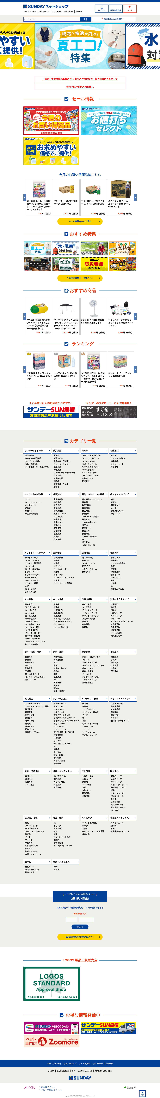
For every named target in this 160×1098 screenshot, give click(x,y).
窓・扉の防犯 (87, 558)
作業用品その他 (117, 589)
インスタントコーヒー (63, 846)
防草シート (86, 528)
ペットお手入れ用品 (62, 619)
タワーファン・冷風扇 (63, 583)
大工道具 (114, 665)
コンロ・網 (29, 566)
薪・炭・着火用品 (32, 569)
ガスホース (86, 779)
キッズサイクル (88, 470)
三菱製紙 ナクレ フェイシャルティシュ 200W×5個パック (39, 376)
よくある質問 (56, 11)
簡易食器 (114, 461)
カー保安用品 (30, 616)
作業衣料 (114, 553)
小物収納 (57, 738)
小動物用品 (58, 610)
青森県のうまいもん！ (120, 818)
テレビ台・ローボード (63, 744)
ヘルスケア (87, 818)
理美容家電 (29, 715)
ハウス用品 (58, 517)
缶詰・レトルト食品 (62, 837)
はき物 (113, 583)
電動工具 (114, 657)
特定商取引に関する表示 (103, 1071)
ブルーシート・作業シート (64, 473)
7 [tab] (88, 71)
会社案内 (51, 1071)
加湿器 (56, 563)
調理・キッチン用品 (62, 771)
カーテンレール (88, 732)
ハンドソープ (30, 505)
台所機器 (86, 796)
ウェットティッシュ (33, 502)
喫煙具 (85, 627)
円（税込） (45, 213)
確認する (80, 927)
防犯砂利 (86, 572)
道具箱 (113, 668)
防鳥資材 (57, 528)
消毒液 (28, 508)
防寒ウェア (115, 558)
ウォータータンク (61, 464)
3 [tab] (75, 71)
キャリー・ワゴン (32, 580)
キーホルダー (87, 674)
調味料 (56, 840)
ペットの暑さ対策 (61, 627)
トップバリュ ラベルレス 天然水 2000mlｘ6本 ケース (65, 376)
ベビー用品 (86, 604)
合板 (55, 665)
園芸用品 (86, 534)
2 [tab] (71, 71)
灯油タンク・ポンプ (119, 785)
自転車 (85, 450)
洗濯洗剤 (114, 604)
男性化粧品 (115, 706)
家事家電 (28, 712)
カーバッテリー (31, 610)
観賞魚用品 (58, 613)
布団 (84, 721)
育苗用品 (57, 508)
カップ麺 (57, 829)
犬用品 (56, 604)
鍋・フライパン (60, 776)
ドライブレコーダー (33, 633)
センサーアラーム (89, 569)
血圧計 (85, 826)
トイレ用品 (29, 785)
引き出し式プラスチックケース (66, 721)
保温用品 (57, 467)
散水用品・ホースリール (92, 499)
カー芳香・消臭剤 (32, 636)
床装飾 (85, 706)
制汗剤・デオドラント (120, 721)
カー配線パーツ (31, 621)
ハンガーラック (60, 726)
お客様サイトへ (48, 1087)
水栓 (84, 787)
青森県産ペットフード (120, 831)
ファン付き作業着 (118, 563)
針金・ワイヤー (88, 668)
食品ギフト (29, 867)
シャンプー (115, 619)
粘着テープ (29, 663)
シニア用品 (86, 607)
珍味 (55, 831)
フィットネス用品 (89, 823)
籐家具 (56, 749)
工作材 (56, 671)
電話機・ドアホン (32, 732)
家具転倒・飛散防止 (62, 461)
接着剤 (28, 660)
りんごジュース (117, 823)
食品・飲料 (58, 818)
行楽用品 (114, 450)
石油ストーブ (116, 779)
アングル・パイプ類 (90, 677)
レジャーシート (117, 464)
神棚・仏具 (29, 872)
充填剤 (28, 671)
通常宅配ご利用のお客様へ (80, 87)
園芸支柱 (86, 519)
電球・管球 (29, 721)
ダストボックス (88, 545)
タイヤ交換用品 (31, 630)
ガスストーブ (116, 782)
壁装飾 (85, 704)
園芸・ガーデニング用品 (93, 494)
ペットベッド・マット (63, 621)
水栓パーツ (86, 790)
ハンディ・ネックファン (64, 578)
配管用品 (86, 793)
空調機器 (57, 553)
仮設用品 (57, 677)
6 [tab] (85, 71)
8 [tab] (92, 71)
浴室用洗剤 (115, 630)
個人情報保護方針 (63, 1071)
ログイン (101, 10)
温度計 (56, 537)
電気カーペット (117, 805)
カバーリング (87, 726)
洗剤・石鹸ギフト (32, 870)
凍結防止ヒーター (118, 796)
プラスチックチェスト (63, 715)
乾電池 (28, 724)
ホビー (28, 586)
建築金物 (86, 652)
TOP (142, 1095)
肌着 (113, 580)
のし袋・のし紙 (31, 846)
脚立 (55, 680)
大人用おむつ (116, 636)
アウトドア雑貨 (31, 583)
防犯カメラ (86, 560)
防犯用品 (86, 553)
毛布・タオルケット (90, 724)
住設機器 (86, 771)
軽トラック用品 (31, 644)
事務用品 (28, 843)
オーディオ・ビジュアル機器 (37, 706)
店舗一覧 (79, 11)
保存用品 (57, 785)
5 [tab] (82, 71)
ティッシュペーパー (90, 610)
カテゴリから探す (29, 11)
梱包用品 (28, 657)
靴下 (113, 566)
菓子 (55, 834)
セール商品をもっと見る (80, 221)
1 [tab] (68, 71)
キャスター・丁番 (89, 663)
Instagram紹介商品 (33, 458)
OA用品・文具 (31, 818)
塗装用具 (28, 668)
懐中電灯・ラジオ (61, 484)
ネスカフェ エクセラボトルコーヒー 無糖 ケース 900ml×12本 (119, 204)
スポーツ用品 (30, 589)
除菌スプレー (30, 511)
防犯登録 (86, 481)
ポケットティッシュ (90, 616)
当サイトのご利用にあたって (82, 1071)
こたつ (113, 799)
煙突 (113, 790)
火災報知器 (58, 478)
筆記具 (28, 834)
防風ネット (58, 522)
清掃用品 (28, 776)
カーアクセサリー (32, 639)
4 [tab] (78, 71)
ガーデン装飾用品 (89, 537)
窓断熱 (113, 502)
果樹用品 (57, 505)
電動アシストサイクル (91, 455)
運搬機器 (57, 683)
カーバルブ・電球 (32, 627)
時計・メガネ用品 (61, 862)
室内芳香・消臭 (88, 619)
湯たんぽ (114, 810)
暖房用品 (114, 771)
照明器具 (28, 718)
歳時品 (28, 862)
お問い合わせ (68, 11)
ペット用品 (58, 599)
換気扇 (85, 782)
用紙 (27, 823)
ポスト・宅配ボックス (91, 657)
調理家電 (28, 709)
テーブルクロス (88, 709)
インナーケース (60, 729)
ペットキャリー (60, 624)
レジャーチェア (31, 578)
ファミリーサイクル (90, 458)
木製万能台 (58, 660)
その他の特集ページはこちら (80, 278)
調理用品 (57, 779)
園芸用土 (86, 511)
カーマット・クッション (35, 641)
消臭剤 (113, 610)
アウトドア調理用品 (33, 563)
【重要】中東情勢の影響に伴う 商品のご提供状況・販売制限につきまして (80, 79)
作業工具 (114, 652)
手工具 (113, 660)
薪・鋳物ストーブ (118, 787)
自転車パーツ (87, 478)
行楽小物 (114, 467)
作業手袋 (114, 560)
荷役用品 (114, 671)
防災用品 (57, 450)
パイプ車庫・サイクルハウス (37, 467)
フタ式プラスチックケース (64, 718)
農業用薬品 (58, 499)
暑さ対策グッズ (117, 511)
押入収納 (57, 764)
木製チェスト (59, 712)
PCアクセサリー (31, 829)
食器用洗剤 (115, 624)
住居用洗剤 (115, 627)
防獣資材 (57, 531)
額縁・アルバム (31, 851)
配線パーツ (29, 729)
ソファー (57, 741)
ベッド (85, 715)
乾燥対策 (114, 715)
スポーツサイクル (89, 464)
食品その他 (58, 843)
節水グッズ (115, 514)
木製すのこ (58, 657)
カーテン (86, 729)
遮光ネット (86, 525)
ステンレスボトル (118, 458)
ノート (28, 837)
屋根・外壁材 (59, 691)
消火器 (56, 481)
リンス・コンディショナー (122, 621)
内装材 (56, 685)
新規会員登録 (115, 10)
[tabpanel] (80, 46)
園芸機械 (86, 508)
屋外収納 (86, 542)
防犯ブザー (86, 566)
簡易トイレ (58, 458)
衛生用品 (57, 470)
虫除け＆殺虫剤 (31, 464)
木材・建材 (58, 652)
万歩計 (85, 829)
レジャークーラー (32, 572)
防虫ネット (58, 525)
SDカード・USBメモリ (34, 831)
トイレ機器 (86, 785)
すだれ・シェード (89, 735)
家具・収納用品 (60, 699)
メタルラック (59, 709)
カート (130, 10)
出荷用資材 (58, 511)
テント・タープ (31, 558)
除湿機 (56, 560)
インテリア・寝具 (90, 699)
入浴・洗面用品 (117, 704)
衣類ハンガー (59, 724)
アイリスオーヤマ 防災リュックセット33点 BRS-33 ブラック (120, 323)
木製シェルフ (59, 706)
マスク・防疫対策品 (34, 494)
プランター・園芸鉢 (90, 517)
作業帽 (113, 569)
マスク (28, 499)
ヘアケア (114, 718)
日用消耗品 (87, 599)
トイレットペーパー (90, 613)
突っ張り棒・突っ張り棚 (64, 732)
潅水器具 (57, 519)
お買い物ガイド (44, 11)
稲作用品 (57, 502)
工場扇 (56, 580)
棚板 (55, 674)
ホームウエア (116, 578)
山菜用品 (57, 539)
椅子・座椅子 (59, 755)
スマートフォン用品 (33, 704)
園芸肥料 (86, 514)
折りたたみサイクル (90, 467)
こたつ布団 (115, 802)
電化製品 (29, 699)
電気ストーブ (116, 776)
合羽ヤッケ (115, 575)
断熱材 (56, 688)
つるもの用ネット (89, 522)
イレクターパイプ (89, 680)
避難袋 (56, 455)
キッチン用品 (59, 782)
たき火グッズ (30, 592)
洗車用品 (28, 604)
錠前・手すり (87, 671)
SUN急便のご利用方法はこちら (80, 937)
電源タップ (29, 726)
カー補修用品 (30, 619)
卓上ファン (58, 575)
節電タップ (115, 505)
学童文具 (28, 849)
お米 (113, 829)
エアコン (57, 566)
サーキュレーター (61, 569)
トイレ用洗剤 (116, 633)
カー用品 (29, 599)
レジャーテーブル (32, 575)
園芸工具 (86, 531)
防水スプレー (30, 680)
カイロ (113, 508)
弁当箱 (113, 455)
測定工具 (114, 663)
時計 (55, 867)
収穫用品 (57, 534)
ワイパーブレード (32, 607)
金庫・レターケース (33, 854)
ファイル (28, 840)
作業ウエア (115, 572)
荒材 (55, 663)
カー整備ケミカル (32, 624)
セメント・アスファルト (35, 677)
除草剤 (85, 502)
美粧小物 (114, 712)
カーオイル (29, 613)
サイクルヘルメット (90, 475)
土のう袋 (57, 475)
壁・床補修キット (32, 674)
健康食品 (86, 834)
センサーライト (88, 563)
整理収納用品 (87, 683)
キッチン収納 (59, 761)
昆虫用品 (57, 616)
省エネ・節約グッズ (119, 494)
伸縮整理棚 (58, 735)
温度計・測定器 (31, 514)
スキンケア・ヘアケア (120, 699)
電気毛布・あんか (118, 807)
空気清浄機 (58, 558)
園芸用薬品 (86, 505)
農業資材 (57, 494)
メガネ (56, 870)
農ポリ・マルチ (60, 514)
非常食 (56, 487)
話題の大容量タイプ (119, 599)
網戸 (113, 499)
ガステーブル (87, 776)
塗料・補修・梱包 (33, 652)
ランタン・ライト (32, 560)
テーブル (57, 752)
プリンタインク (31, 826)
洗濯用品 (28, 779)
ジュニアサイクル (89, 473)
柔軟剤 (113, 607)
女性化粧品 (115, 709)
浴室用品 (28, 782)
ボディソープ (116, 613)
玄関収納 (57, 758)
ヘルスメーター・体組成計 (93, 831)
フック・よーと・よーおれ (93, 665)
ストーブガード (117, 793)
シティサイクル (88, 461)
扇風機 (56, 572)
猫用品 (56, 607)
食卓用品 (57, 787)
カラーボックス (60, 704)
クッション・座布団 (90, 712)
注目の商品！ (30, 455)
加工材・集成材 (60, 668)
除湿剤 (85, 621)
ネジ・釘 (86, 660)
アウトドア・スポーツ (35, 553)
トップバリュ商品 (32, 461)
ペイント (28, 665)
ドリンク (57, 826)
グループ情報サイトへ (51, 1090)
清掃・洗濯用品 (32, 771)
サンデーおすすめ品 (34, 450)
